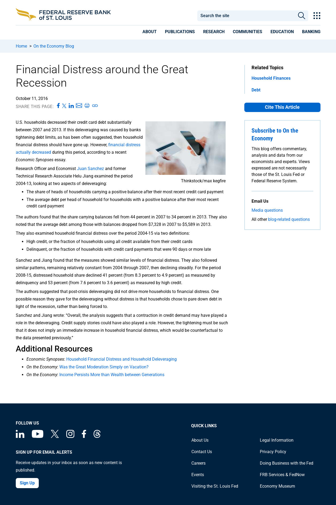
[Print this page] (87, 106)
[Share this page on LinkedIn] (71, 106)
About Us (199, 440)
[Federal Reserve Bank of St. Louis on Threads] (97, 436)
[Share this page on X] (64, 106)
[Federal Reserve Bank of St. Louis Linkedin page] (20, 436)
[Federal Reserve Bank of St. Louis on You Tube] (37, 436)
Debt (256, 89)
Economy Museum (277, 486)
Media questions (267, 210)
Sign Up (27, 482)
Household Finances (271, 78)
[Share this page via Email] (79, 106)
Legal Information (276, 440)
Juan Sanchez (90, 168)
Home (21, 46)
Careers (198, 463)
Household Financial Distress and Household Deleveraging (121, 359)
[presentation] (149, 33)
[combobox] (246, 15)
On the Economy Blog (53, 46)
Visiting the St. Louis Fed (214, 486)
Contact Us (201, 451)
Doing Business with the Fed (286, 463)
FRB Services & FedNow (282, 474)
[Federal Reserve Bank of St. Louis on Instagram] (70, 436)
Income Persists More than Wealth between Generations (111, 374)
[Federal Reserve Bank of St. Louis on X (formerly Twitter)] (55, 436)
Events (197, 474)
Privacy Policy (273, 451)
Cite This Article (282, 107)
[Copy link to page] (95, 106)
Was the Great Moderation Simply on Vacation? (104, 366)
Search (301, 15)
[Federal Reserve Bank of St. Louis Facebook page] (84, 436)
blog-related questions (289, 219)
